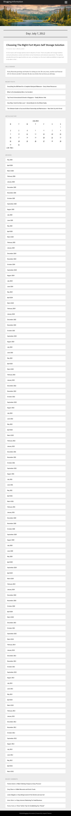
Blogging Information (13, 1)
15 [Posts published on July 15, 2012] (60, 134)
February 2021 (11, 507)
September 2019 (12, 567)
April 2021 (10, 496)
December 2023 (11, 319)
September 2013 (12, 672)
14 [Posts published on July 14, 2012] (52, 134)
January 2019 (11, 589)
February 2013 (11, 711)
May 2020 (9, 556)
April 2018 (10, 611)
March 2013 (10, 705)
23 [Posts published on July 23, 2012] (10, 141)
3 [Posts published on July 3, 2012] (18, 130)
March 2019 (10, 578)
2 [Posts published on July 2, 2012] (10, 130)
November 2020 (11, 523)
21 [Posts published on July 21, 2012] (52, 137)
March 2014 (10, 639)
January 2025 (11, 248)
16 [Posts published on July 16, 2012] (10, 137)
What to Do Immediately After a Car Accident (20, 92)
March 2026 (10, 171)
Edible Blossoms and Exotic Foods (25, 789)
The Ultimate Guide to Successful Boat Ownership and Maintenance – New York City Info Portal (34, 108)
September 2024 (12, 270)
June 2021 (10, 485)
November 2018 (11, 600)
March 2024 (10, 303)
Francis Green (11, 784)
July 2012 (9, 749)
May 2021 (9, 490)
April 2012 (10, 766)
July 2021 (9, 479)
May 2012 (9, 760)
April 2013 (10, 700)
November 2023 (11, 325)
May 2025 (9, 226)
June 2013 (10, 689)
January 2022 (11, 446)
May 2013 (9, 694)
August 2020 (10, 540)
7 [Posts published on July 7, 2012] (52, 130)
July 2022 (9, 413)
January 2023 (11, 380)
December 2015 (11, 623)
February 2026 (11, 176)
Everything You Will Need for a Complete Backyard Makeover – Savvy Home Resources (32, 86)
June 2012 (10, 755)
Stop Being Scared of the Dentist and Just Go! (31, 795)
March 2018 (10, 617)
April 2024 (10, 297)
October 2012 (11, 733)
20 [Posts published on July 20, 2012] (43, 137)
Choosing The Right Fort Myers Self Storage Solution (35, 45)
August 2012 (10, 744)
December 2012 (11, 722)
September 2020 (12, 534)
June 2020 (10, 551)
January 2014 (11, 650)
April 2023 (10, 364)
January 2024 (11, 314)
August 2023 (10, 342)
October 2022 (11, 397)
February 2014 (11, 645)
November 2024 (11, 259)
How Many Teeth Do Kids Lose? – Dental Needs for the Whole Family (27, 103)
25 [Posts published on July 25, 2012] (27, 141)
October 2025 (11, 198)
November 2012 (11, 727)
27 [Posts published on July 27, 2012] (43, 141)
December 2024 (11, 253)
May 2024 (9, 292)
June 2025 (10, 220)
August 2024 (10, 275)
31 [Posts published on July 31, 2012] (19, 145)
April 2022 (10, 430)
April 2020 (10, 562)
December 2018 (11, 595)
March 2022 (10, 435)
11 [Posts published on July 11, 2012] (27, 134)
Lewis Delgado (11, 795)
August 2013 (10, 678)
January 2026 (11, 182)
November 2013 (11, 661)
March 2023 (10, 369)
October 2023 (11, 330)
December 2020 (11, 518)
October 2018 (11, 606)
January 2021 (11, 512)
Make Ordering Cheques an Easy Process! (29, 784)
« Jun (7, 147)
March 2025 (10, 237)
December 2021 (11, 452)
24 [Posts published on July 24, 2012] (19, 141)
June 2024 (10, 286)
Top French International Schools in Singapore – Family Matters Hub (26, 97)
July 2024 (9, 281)
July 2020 (9, 545)
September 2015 (12, 633)
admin (22, 49)
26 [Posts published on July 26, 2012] (35, 141)
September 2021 (12, 468)
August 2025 (10, 209)
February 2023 (11, 375)
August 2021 (10, 474)
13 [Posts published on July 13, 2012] (43, 134)
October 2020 (11, 529)
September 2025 (12, 204)
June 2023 (10, 352)
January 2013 (11, 716)
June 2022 (10, 419)
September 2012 (12, 738)
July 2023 (9, 347)
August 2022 (10, 408)
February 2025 (11, 242)
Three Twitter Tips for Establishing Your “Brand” (30, 806)
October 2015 (11, 628)
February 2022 (11, 441)
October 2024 (11, 264)
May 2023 (9, 358)
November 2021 (11, 457)
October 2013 (11, 667)
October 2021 (11, 463)
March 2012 (10, 771)
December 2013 (11, 656)
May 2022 (9, 424)
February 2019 (11, 584)
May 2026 (9, 160)
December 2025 (11, 187)
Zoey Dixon (10, 789)
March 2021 (10, 501)
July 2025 (9, 215)
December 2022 (11, 386)
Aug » (11, 147)
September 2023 (12, 336)
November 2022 (11, 391)
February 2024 (11, 308)
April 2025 (10, 231)
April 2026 (10, 165)
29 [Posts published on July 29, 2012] (60, 141)
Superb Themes (47, 813)
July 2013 (9, 683)
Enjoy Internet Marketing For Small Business (29, 800)
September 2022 (12, 402)
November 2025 (11, 193)
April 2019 (10, 573)
